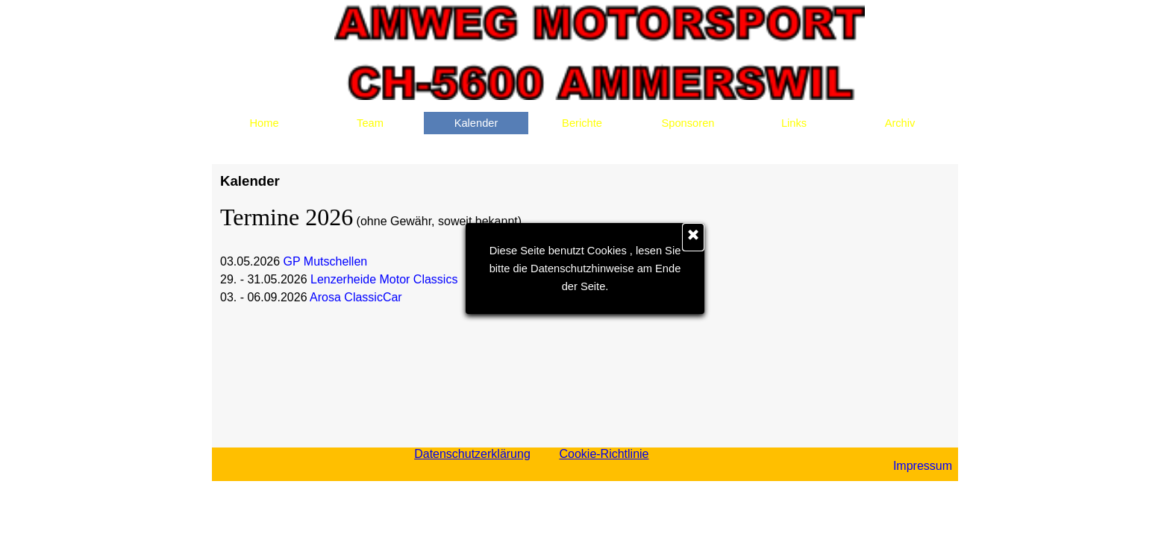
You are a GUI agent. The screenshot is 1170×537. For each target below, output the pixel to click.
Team (370, 123)
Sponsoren (688, 123)
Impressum (922, 465)
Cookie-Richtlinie (603, 454)
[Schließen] (693, 237)
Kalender (476, 123)
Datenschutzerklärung (472, 454)
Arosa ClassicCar (356, 297)
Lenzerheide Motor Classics (383, 279)
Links (794, 123)
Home (263, 123)
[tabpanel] (904, 466)
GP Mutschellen (326, 261)
